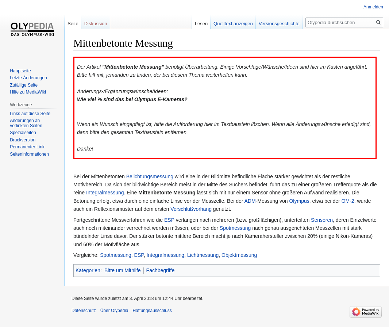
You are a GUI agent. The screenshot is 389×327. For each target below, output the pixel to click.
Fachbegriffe (160, 270)
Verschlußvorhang (191, 209)
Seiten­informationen (29, 154)
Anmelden (373, 6)
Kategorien (88, 270)
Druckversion (22, 139)
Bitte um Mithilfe (122, 270)
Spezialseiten (23, 132)
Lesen (201, 23)
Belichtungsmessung (149, 176)
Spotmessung (235, 228)
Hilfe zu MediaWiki (28, 92)
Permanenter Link (27, 146)
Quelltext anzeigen (233, 23)
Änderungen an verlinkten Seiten (26, 123)
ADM (250, 201)
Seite (73, 23)
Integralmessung (105, 192)
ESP (169, 220)
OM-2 (348, 201)
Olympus (299, 201)
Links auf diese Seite (30, 113)
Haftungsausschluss (152, 310)
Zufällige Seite (24, 85)
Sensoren (322, 220)
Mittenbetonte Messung (166, 192)
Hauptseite (20, 70)
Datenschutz (84, 310)
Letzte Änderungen (28, 77)
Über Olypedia (114, 310)
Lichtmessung (203, 255)
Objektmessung (239, 255)
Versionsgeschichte (279, 23)
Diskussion (95, 23)
